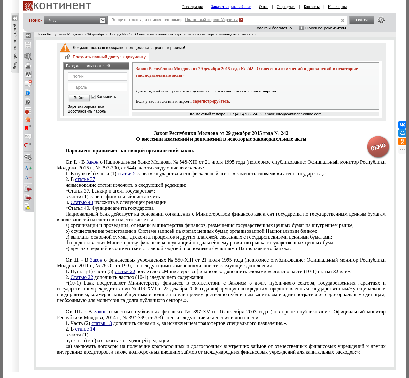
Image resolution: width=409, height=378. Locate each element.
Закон (92, 162)
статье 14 (85, 329)
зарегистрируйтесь (211, 101)
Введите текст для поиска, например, (175, 19)
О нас (263, 6)
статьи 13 (101, 323)
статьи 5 (126, 173)
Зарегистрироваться (86, 106)
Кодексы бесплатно (273, 28)
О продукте (286, 6)
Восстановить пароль (87, 111)
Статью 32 (82, 277)
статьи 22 (125, 271)
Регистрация (192, 6)
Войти (79, 98)
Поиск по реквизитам (325, 28)
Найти (362, 20)
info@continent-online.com (298, 114)
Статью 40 (82, 202)
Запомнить (106, 97)
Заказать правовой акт (231, 6)
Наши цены (337, 6)
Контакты (312, 6)
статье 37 (85, 179)
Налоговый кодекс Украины (211, 19)
